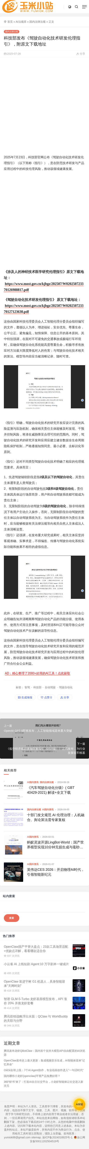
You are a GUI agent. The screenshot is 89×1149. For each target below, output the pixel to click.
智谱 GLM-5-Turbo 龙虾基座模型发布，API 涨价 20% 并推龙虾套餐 (35, 1001)
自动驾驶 (50, 687)
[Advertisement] (44, 106)
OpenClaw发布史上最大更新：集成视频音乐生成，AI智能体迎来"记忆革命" (44, 1062)
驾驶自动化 (66, 687)
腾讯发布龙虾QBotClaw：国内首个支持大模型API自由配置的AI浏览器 (44, 1052)
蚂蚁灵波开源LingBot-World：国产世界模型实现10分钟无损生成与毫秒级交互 (55, 845)
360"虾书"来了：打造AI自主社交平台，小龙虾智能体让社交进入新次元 (43, 1083)
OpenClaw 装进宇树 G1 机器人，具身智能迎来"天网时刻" (34, 983)
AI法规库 (21, 21)
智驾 (27, 687)
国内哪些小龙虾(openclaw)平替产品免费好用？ (32, 1076)
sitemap (36, 1137)
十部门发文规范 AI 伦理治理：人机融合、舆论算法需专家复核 (55, 817)
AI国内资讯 (33, 782)
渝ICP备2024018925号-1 (57, 1137)
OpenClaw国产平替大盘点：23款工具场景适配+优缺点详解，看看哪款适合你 (36, 948)
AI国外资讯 (33, 864)
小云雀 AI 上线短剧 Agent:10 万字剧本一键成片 (36, 964)
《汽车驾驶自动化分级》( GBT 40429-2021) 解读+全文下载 (51, 790)
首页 (10, 21)
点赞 (46, 697)
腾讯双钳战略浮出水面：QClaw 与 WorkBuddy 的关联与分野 (36, 1018)
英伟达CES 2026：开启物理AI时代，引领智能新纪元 (55, 872)
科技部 (37, 687)
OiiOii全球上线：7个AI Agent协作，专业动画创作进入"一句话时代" (44, 1070)
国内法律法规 (37, 21)
